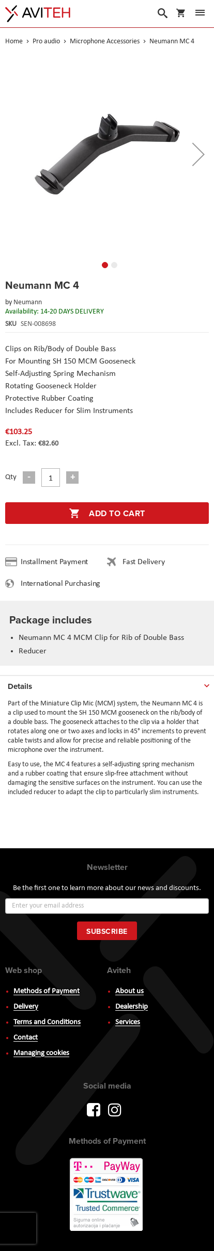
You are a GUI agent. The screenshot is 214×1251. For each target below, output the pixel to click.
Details (20, 686)
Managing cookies (41, 1053)
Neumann (27, 302)
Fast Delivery (143, 562)
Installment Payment (56, 562)
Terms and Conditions (47, 1022)
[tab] (107, 684)
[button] (198, 154)
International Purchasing (62, 584)
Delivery (25, 1007)
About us (129, 991)
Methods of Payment (46, 991)
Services (127, 1022)
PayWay (107, 1195)
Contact (25, 1038)
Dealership (131, 1007)
